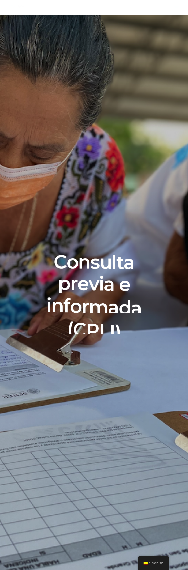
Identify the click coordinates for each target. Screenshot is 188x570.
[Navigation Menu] (176, 7)
